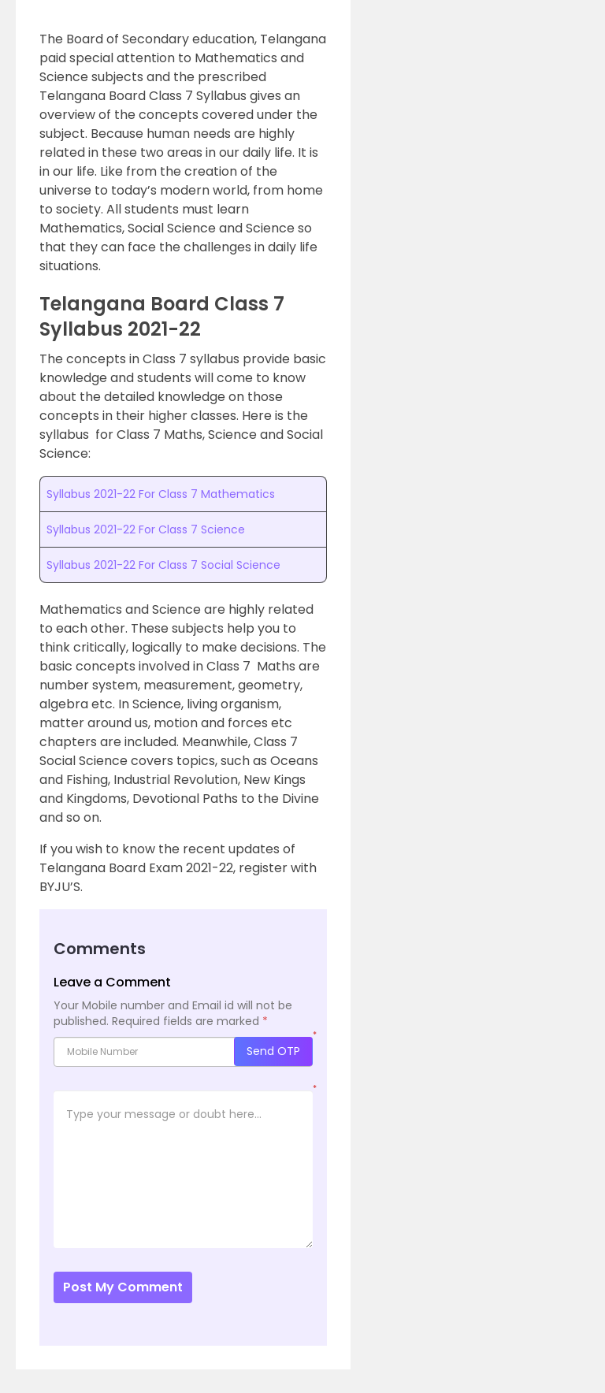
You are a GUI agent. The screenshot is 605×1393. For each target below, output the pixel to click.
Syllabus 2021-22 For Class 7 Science (145, 529)
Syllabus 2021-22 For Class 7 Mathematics (160, 494)
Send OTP (273, 1051)
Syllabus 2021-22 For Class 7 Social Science (163, 565)
